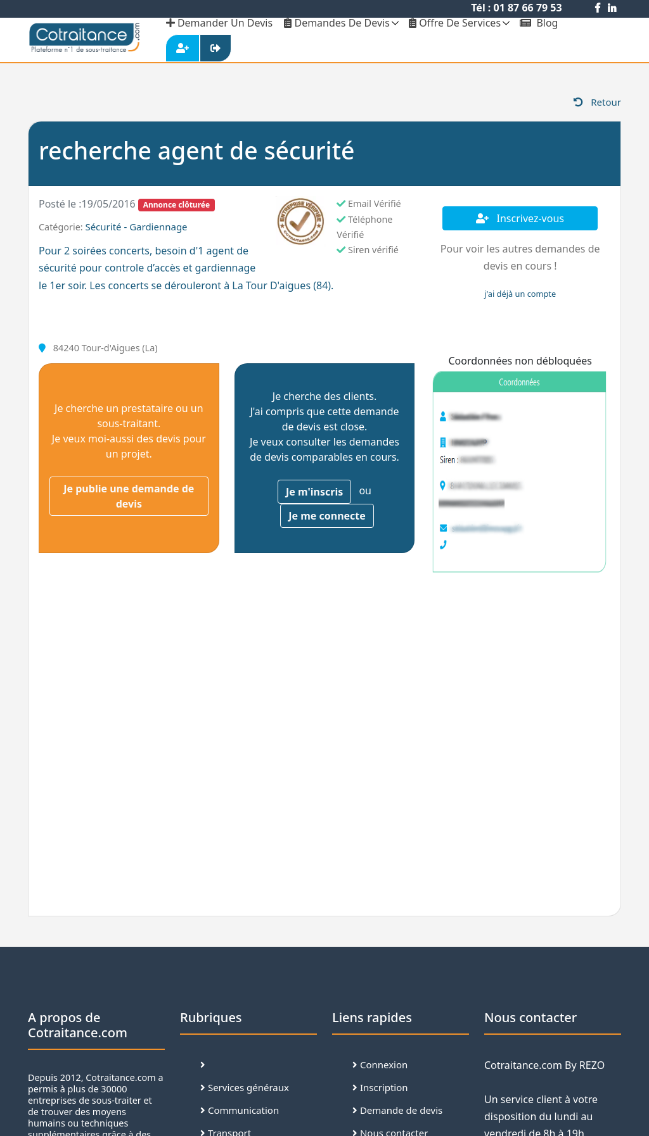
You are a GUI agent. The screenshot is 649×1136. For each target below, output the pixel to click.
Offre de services (455, 23)
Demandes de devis (337, 23)
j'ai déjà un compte (520, 293)
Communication (239, 1110)
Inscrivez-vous (520, 218)
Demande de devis (397, 1110)
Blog (539, 23)
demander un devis (219, 23)
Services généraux (244, 1087)
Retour (597, 102)
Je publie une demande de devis (128, 496)
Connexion (380, 1064)
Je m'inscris (314, 492)
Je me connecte (327, 516)
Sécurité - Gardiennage (136, 226)
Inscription (380, 1087)
